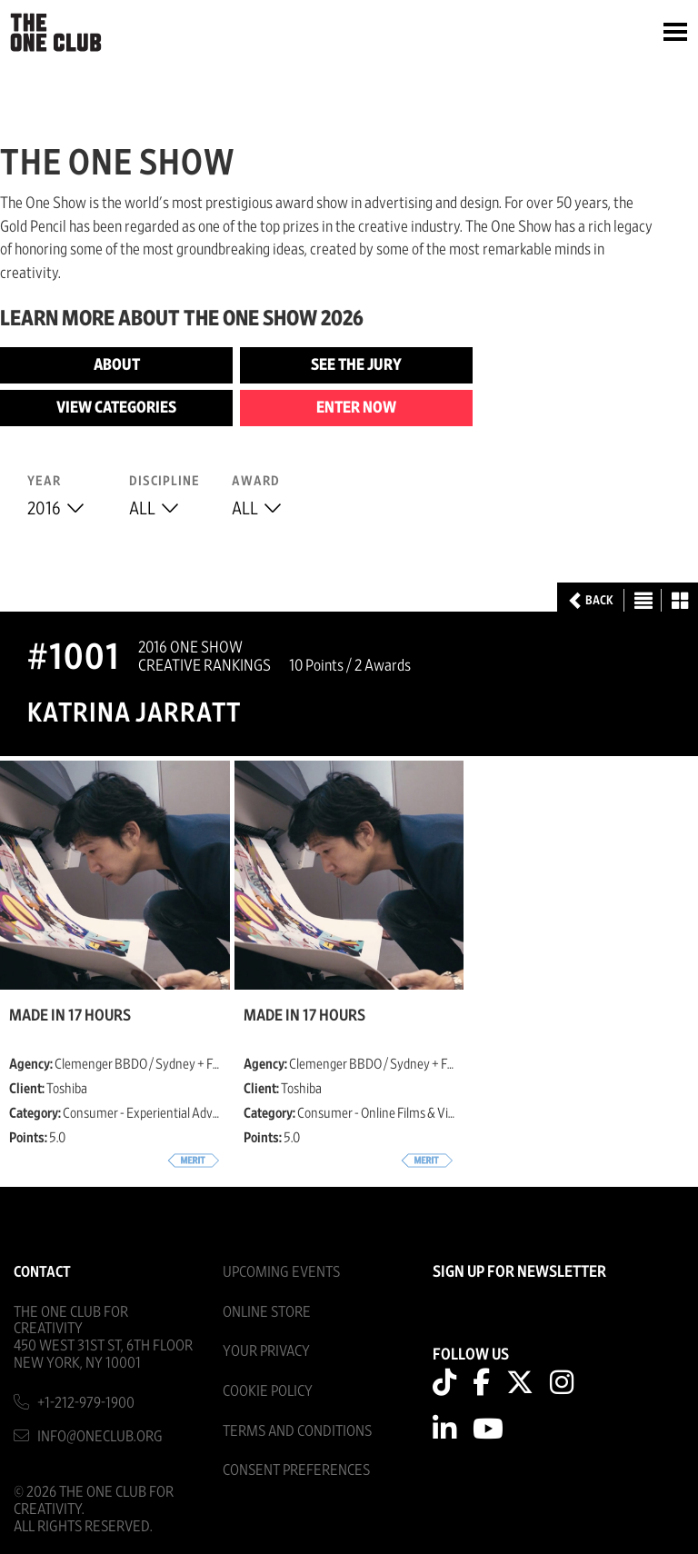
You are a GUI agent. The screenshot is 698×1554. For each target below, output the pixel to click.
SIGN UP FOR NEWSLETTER (519, 1272)
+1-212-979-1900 (86, 1402)
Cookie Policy (268, 1391)
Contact (42, 1272)
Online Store (267, 1312)
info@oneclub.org (100, 1436)
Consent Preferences (296, 1470)
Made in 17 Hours (70, 1016)
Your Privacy (266, 1351)
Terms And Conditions (297, 1431)
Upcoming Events (281, 1272)
